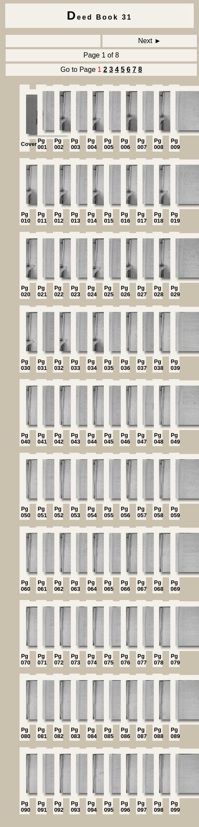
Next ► (149, 40)
